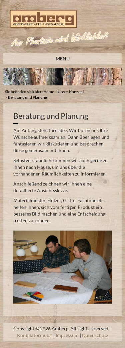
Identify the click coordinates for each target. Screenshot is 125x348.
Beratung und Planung (27, 97)
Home (48, 91)
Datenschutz (95, 335)
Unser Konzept (71, 91)
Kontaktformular (34, 335)
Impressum (67, 335)
